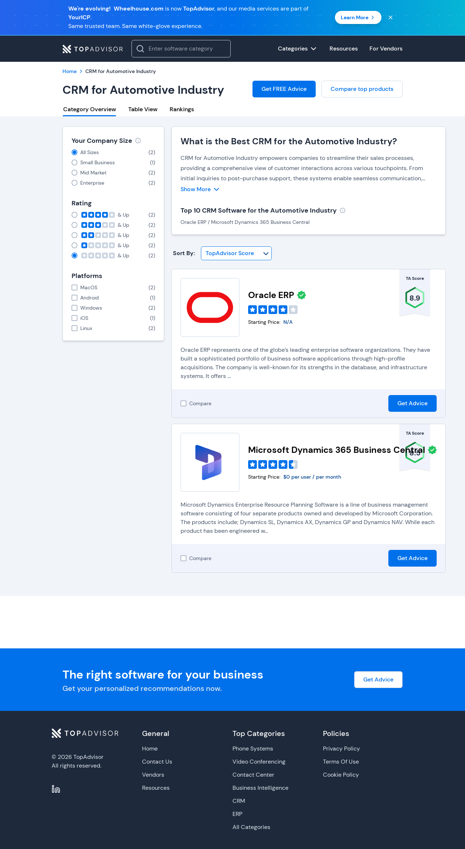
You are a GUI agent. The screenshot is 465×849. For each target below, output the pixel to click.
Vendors (153, 774)
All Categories (251, 827)
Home (150, 748)
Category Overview (89, 109)
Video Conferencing (259, 761)
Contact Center (253, 774)
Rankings (182, 109)
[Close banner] (390, 17)
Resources (156, 788)
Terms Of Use (341, 761)
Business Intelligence (260, 788)
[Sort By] (236, 253)
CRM (238, 801)
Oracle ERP (271, 295)
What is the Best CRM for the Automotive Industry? (289, 141)
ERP (237, 814)
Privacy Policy (341, 748)
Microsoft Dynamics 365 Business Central (336, 449)
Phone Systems (252, 748)
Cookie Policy (341, 774)
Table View (142, 109)
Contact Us (157, 761)
